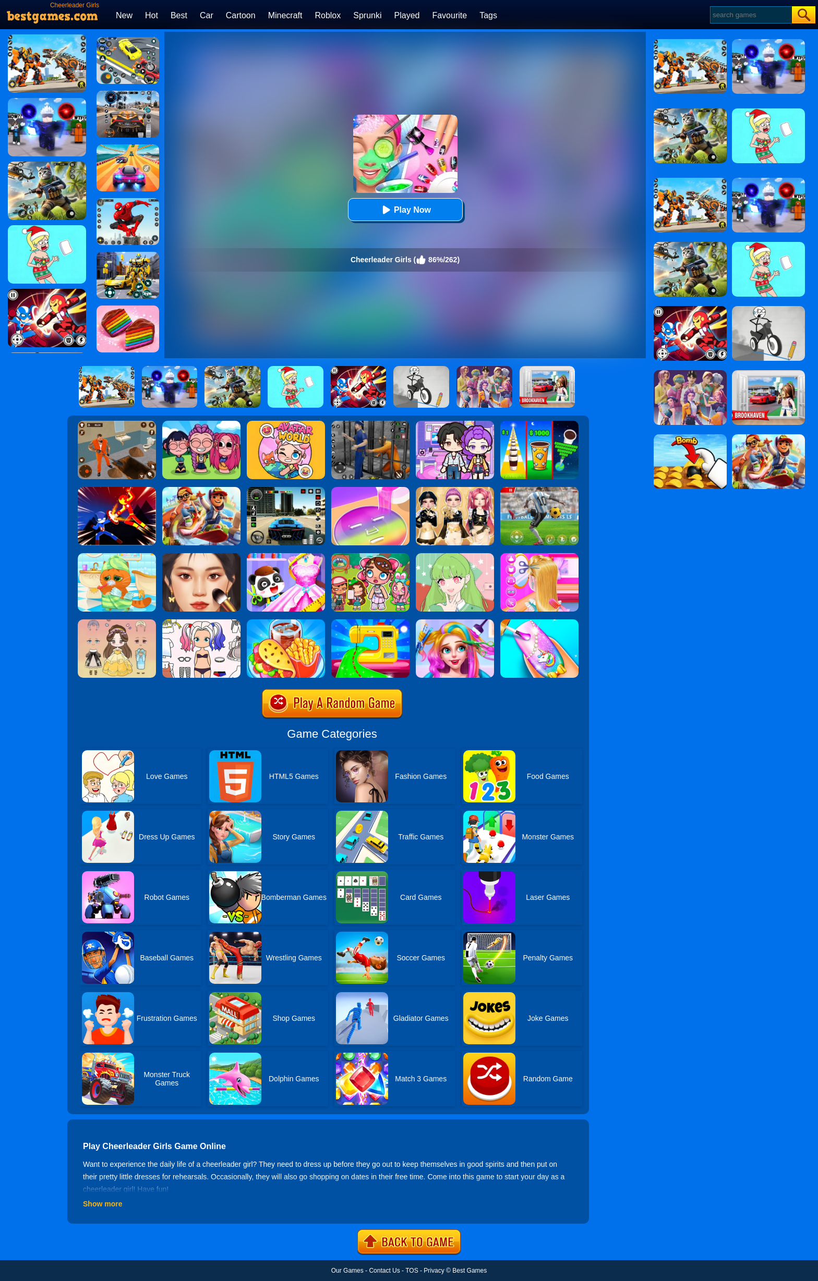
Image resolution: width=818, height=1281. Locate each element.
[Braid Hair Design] (539, 556)
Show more (102, 1204)
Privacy (434, 1270)
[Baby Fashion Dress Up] (286, 556)
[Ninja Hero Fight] (117, 490)
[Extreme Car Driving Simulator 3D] (286, 490)
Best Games (469, 1270)
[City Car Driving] (128, 94)
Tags (488, 15)
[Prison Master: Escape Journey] (117, 424)
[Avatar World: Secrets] (455, 424)
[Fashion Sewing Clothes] (370, 623)
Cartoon (241, 15)
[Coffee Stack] (539, 424)
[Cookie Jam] (128, 309)
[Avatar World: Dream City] (370, 556)
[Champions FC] (539, 490)
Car (206, 15)
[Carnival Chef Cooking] (286, 623)
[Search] (750, 14)
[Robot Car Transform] (128, 255)
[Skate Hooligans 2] (201, 490)
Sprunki (367, 15)
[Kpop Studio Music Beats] (201, 424)
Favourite (449, 15)
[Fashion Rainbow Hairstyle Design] (455, 623)
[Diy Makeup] (370, 490)
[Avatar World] (286, 424)
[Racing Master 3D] (128, 148)
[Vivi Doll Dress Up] (117, 623)
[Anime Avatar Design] (455, 556)
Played (407, 15)
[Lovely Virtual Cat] (117, 556)
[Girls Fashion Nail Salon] (539, 623)
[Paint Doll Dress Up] (201, 623)
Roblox (328, 15)
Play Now (405, 209)
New (124, 15)
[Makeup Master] (201, 556)
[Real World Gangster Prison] (370, 424)
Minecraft (285, 15)
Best (179, 15)
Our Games (347, 1270)
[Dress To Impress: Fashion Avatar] (455, 490)
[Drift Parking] (128, 40)
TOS (411, 1270)
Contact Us (384, 1270)
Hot (151, 15)
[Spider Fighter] (128, 201)
